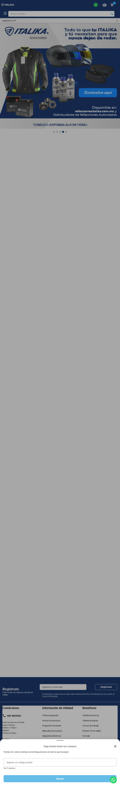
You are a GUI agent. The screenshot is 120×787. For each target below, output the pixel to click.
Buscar (60, 778)
